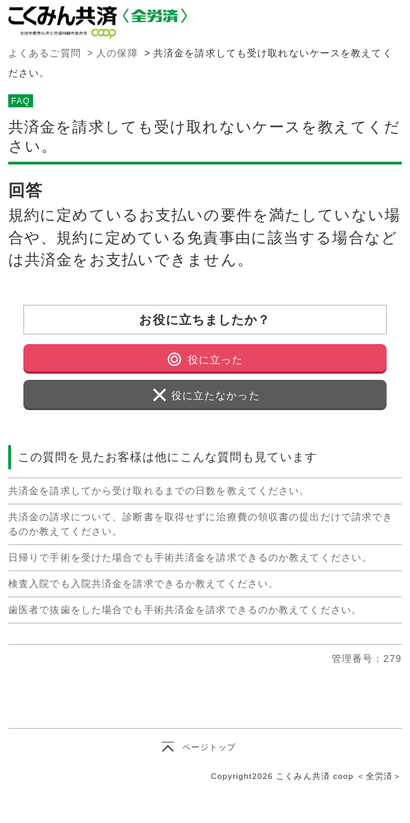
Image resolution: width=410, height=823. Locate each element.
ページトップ (209, 747)
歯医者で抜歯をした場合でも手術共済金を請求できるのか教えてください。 (185, 609)
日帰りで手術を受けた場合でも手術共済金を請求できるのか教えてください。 (190, 557)
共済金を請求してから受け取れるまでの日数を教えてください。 (159, 490)
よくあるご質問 (44, 52)
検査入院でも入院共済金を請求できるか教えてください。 (143, 583)
